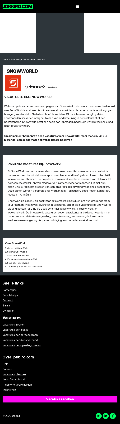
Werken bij (16, 59)
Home (5, 59)
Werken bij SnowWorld (17, 248)
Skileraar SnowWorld (17, 252)
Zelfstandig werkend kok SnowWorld (24, 266)
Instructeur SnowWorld (18, 255)
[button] (77, 6)
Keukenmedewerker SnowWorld (22, 259)
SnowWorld (28, 59)
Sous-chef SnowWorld (18, 263)
